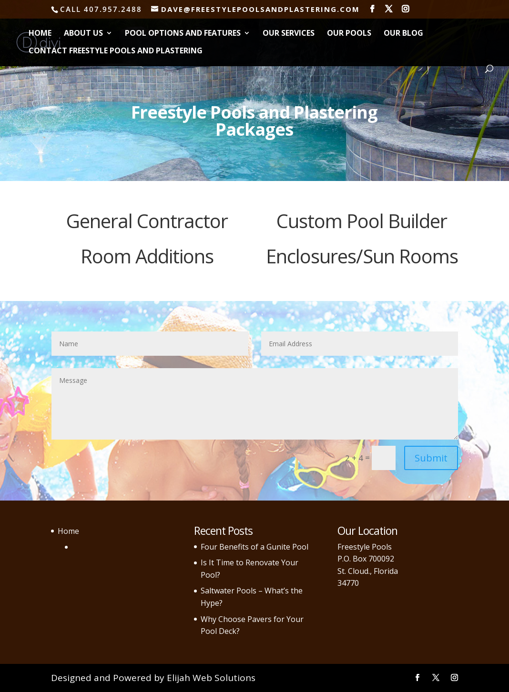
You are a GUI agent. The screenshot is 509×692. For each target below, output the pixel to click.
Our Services (289, 34)
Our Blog (403, 34)
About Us (83, 34)
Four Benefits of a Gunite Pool (254, 547)
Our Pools (349, 34)
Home (40, 34)
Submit (431, 457)
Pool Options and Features (183, 34)
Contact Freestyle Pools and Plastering (116, 51)
